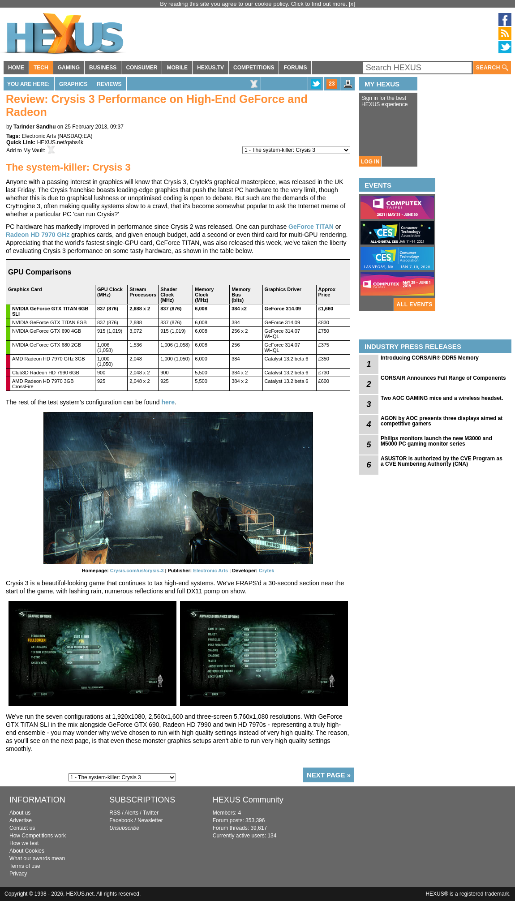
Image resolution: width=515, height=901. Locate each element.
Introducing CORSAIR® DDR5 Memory (430, 357)
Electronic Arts (38, 136)
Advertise (20, 820)
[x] (352, 3)
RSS (114, 813)
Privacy (18, 874)
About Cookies (26, 851)
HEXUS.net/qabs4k (60, 142)
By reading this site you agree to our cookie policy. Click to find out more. (254, 3)
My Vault (33, 150)
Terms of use (24, 866)
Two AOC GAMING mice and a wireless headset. (442, 398)
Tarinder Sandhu (34, 127)
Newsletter (150, 820)
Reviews (109, 84)
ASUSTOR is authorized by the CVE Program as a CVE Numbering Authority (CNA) (441, 461)
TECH (41, 67)
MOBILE (177, 67)
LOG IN (370, 162)
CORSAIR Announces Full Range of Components (443, 378)
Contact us (22, 828)
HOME (16, 67)
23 (332, 84)
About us (19, 813)
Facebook (121, 820)
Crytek (266, 570)
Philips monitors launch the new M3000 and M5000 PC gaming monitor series (436, 441)
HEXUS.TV (210, 67)
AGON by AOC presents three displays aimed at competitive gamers (441, 421)
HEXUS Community (248, 799)
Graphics (73, 84)
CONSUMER (141, 67)
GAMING (69, 67)
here (168, 402)
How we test (24, 843)
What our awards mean (37, 858)
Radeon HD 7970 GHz (37, 234)
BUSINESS (102, 67)
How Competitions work (37, 835)
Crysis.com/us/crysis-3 (137, 570)
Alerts (131, 813)
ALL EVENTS (415, 304)
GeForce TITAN (311, 226)
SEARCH (492, 67)
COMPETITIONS (253, 67)
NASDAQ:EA (75, 136)
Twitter (151, 813)
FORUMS (295, 67)
